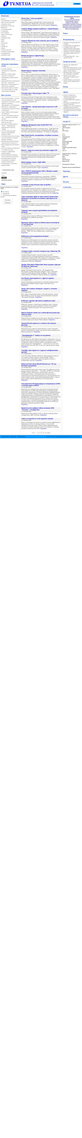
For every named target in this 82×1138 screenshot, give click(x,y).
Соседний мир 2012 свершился (71, 45)
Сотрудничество (5, 53)
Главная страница (5, 436)
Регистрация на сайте (8, 169)
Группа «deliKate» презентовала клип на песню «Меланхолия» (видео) (71, 81)
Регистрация (13, 436)
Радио (3, 39)
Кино (2, 41)
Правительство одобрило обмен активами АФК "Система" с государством (37, 409)
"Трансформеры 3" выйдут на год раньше (35, 335)
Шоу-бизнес (4, 43)
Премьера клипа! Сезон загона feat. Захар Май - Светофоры (71, 73)
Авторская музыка (69, 61)
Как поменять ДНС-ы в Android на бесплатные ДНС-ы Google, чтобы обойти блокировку (10, 89)
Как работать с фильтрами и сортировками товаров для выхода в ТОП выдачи (11, 108)
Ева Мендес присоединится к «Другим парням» (37, 278)
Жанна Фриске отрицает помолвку (33, 70)
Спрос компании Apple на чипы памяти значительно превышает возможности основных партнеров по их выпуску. (39, 198)
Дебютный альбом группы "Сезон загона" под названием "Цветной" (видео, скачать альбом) (72, 69)
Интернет (3, 36)
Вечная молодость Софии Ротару (32, 55)
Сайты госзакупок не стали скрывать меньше (37, 418)
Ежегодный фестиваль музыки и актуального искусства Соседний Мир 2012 (72, 110)
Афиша (65, 92)
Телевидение (4, 31)
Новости (3, 19)
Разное (3, 44)
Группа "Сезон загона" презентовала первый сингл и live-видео (71, 77)
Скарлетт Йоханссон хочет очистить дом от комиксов (39, 40)
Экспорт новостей (6, 50)
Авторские (4, 64)
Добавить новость (21, 436)
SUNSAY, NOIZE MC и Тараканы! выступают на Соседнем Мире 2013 (70, 96)
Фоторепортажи (68, 39)
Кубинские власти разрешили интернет (35, 236)
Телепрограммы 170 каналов (9, 20)
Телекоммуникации (6, 29)
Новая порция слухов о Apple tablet (33, 162)
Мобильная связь (5, 38)
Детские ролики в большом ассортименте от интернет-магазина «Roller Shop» (9, 160)
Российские (5, 191)
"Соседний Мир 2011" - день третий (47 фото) (71, 56)
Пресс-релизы (6, 95)
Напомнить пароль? (6, 180)
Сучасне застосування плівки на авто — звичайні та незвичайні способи (10, 117)
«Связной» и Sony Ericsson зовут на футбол (36, 184)
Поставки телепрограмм (7, 51)
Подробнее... (54, 25)
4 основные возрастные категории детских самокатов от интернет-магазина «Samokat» (10, 137)
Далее (48, 432)
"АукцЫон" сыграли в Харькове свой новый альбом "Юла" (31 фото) (71, 53)
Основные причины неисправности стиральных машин (9, 70)
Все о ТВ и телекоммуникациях (63, 436)
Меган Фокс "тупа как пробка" (32, 18)
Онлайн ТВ (4, 46)
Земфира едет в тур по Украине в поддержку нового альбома (72, 106)
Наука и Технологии (6, 34)
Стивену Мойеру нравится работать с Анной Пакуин (39, 29)
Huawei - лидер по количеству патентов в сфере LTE (39, 150)
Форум (3, 48)
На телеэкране (5, 32)
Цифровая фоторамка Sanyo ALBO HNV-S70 (36, 125)
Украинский (5, 193)
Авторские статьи (6, 24)
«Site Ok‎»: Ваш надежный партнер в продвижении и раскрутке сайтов (8, 132)
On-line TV (66, 121)
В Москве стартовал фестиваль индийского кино (38, 301)
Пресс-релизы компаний (7, 22)
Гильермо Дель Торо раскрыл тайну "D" (35, 93)
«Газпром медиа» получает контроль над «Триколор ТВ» (41, 251)
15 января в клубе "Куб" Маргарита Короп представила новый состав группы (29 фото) (71, 48)
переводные (14, 64)
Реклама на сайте (6, 55)
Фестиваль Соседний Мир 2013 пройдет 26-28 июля (71, 103)
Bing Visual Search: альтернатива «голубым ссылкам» (39, 135)
